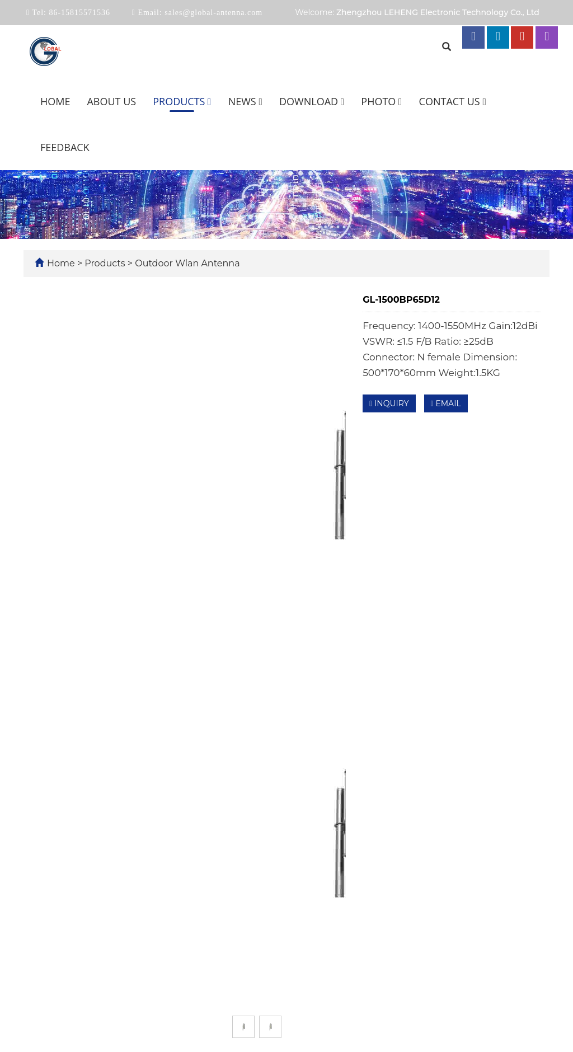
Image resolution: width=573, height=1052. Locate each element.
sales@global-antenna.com (212, 12)
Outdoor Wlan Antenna (186, 263)
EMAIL (446, 403)
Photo (381, 101)
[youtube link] (522, 37)
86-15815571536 (78, 12)
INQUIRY (388, 403)
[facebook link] (473, 37)
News (245, 101)
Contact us (452, 101)
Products (182, 101)
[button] (210, 101)
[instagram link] (547, 37)
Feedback (65, 147)
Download (311, 101)
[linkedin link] (498, 37)
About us (111, 101)
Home (55, 101)
